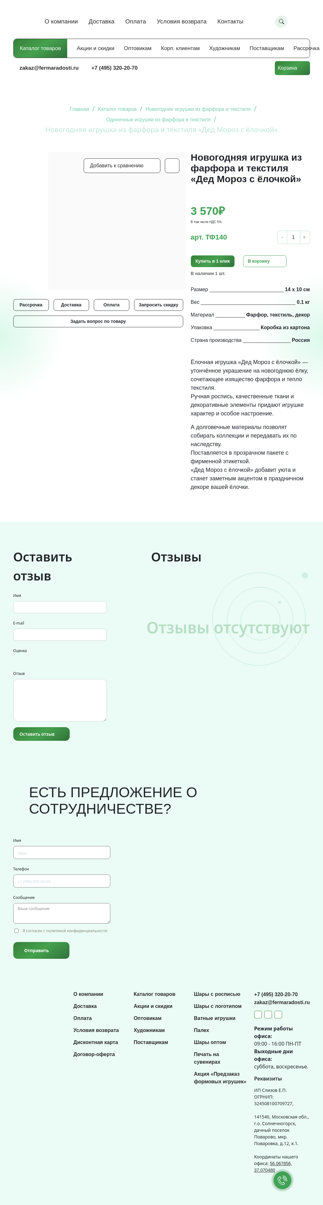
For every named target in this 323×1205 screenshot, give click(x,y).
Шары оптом (210, 1042)
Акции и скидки (95, 48)
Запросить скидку (158, 304)
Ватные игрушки (215, 1018)
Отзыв (19, 673)
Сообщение (24, 897)
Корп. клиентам (180, 48)
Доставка (102, 21)
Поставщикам (266, 48)
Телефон (21, 869)
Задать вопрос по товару (98, 321)
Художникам (224, 48)
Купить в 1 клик (213, 261)
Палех (201, 1030)
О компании (61, 21)
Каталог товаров (40, 48)
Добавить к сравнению (116, 165)
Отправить (36, 950)
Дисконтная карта (96, 1042)
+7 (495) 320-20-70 (114, 68)
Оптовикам (138, 48)
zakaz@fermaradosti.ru (49, 68)
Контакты (230, 21)
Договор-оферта (94, 1054)
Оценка (20, 650)
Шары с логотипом (218, 1006)
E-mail (18, 623)
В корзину (259, 261)
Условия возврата (182, 21)
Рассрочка (307, 48)
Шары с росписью (217, 994)
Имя (17, 595)
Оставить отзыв (37, 734)
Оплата (135, 21)
